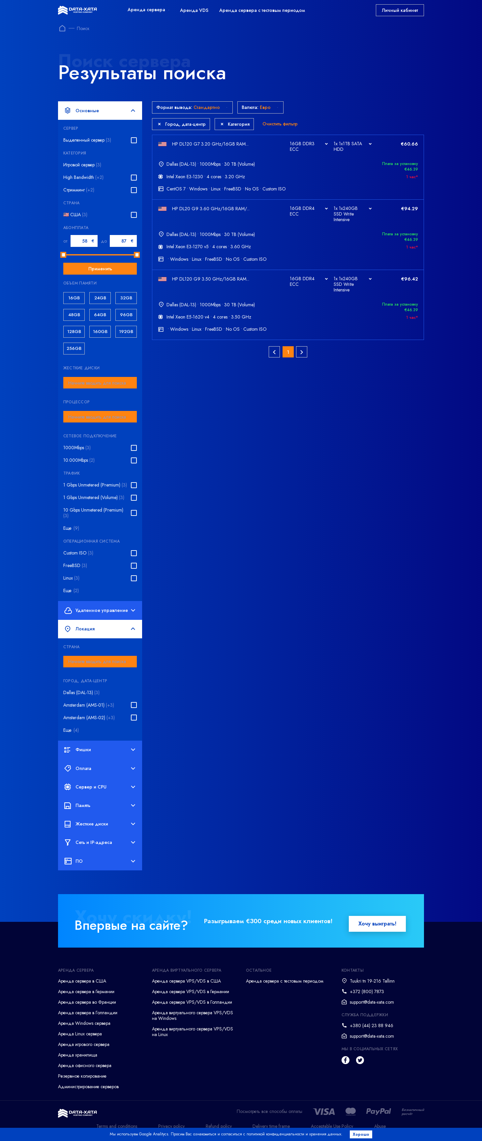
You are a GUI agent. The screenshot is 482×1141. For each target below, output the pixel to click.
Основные (99, 110)
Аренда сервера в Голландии (87, 1012)
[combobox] (100, 382)
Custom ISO (78, 553)
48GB (74, 315)
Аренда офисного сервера (84, 1065)
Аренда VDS (194, 10)
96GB (126, 315)
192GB (126, 331)
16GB (74, 298)
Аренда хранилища (77, 1055)
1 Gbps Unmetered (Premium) (95, 485)
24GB (100, 298)
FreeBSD (75, 565)
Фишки (99, 750)
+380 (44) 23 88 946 (371, 1025)
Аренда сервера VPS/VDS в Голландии (192, 1002)
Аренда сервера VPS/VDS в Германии (190, 991)
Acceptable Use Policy (332, 1126)
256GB (74, 348)
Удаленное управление (99, 610)
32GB (126, 298)
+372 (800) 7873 (367, 991)
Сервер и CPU (99, 787)
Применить (100, 268)
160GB (100, 331)
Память (99, 805)
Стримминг (78, 190)
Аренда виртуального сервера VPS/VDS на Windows (192, 1015)
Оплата (99, 768)
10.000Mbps (79, 460)
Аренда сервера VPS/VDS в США (186, 981)
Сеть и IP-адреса (99, 842)
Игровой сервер (82, 165)
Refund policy (219, 1126)
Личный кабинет (400, 10)
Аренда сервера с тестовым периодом (262, 10)
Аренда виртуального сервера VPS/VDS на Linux (192, 1031)
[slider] (63, 255)
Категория (235, 124)
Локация (99, 629)
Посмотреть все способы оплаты (269, 1111)
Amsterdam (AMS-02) (89, 718)
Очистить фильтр (280, 124)
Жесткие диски (99, 824)
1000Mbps (77, 448)
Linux (71, 578)
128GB (74, 331)
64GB (100, 315)
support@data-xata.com (372, 1002)
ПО (99, 861)
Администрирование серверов (88, 1086)
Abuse (380, 1126)
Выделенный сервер (87, 140)
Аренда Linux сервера (80, 1033)
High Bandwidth (83, 177)
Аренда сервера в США (82, 981)
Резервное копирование (82, 1076)
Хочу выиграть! (377, 923)
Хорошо (361, 1134)
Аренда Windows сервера (84, 1023)
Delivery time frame (271, 1126)
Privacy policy (171, 1126)
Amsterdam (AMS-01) (88, 705)
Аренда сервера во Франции (87, 1002)
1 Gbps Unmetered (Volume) (93, 497)
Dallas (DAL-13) (81, 692)
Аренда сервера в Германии (86, 991)
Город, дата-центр (182, 124)
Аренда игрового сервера (83, 1044)
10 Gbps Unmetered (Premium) (93, 513)
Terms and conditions (116, 1126)
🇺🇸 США (75, 215)
